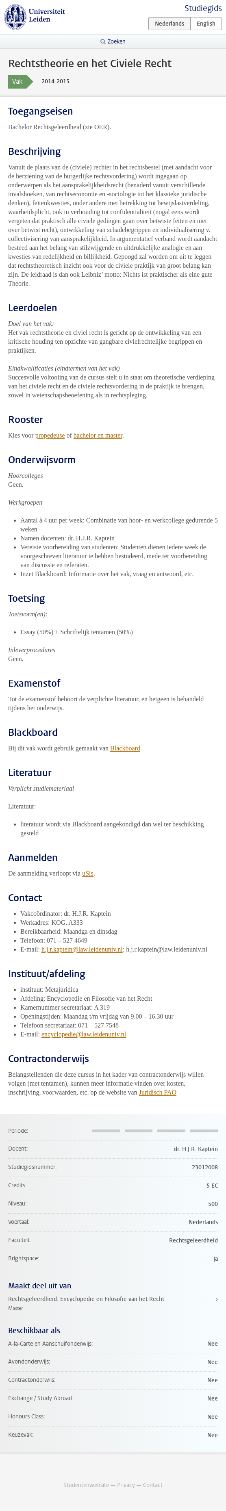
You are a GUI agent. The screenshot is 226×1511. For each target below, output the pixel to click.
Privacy (126, 1485)
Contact (153, 1485)
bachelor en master (98, 435)
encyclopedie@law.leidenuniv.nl (83, 1034)
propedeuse (50, 435)
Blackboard (125, 748)
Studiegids (203, 8)
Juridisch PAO (157, 1092)
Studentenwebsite (86, 1485)
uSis (87, 873)
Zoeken (117, 42)
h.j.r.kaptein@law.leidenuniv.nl (82, 949)
